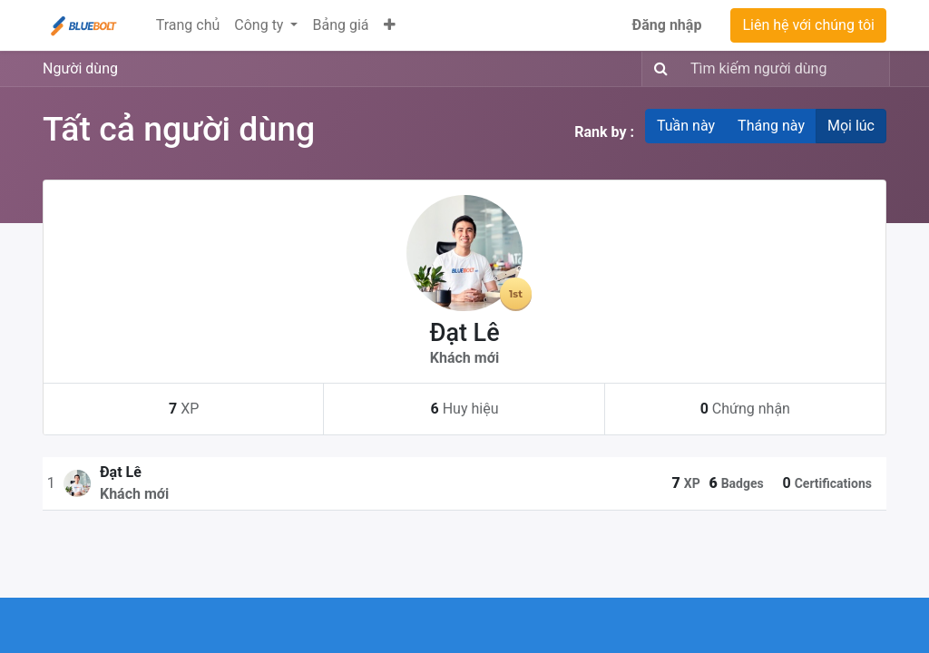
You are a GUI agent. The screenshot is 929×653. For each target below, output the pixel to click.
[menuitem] (188, 25)
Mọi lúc (851, 125)
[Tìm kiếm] (657, 69)
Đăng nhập (667, 25)
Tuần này (686, 125)
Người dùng (80, 68)
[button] (389, 25)
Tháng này (771, 125)
